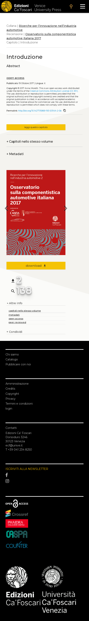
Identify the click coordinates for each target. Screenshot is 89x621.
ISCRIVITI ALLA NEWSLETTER (27, 469)
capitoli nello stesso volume (25, 310)
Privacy (11, 398)
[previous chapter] (6, 209)
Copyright (12, 394)
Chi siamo (12, 354)
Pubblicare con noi (18, 364)
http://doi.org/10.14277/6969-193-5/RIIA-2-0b (39, 110)
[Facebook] (44, 475)
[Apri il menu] (82, 6)
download (36, 265)
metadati (14, 314)
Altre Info (14, 303)
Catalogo (12, 359)
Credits (10, 388)
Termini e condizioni (19, 403)
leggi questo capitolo (36, 127)
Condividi (14, 332)
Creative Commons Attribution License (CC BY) (54, 91)
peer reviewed (17, 322)
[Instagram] (44, 481)
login (9, 408)
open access (15, 78)
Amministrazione (17, 383)
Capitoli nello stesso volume (29, 141)
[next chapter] (65, 209)
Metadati (15, 154)
